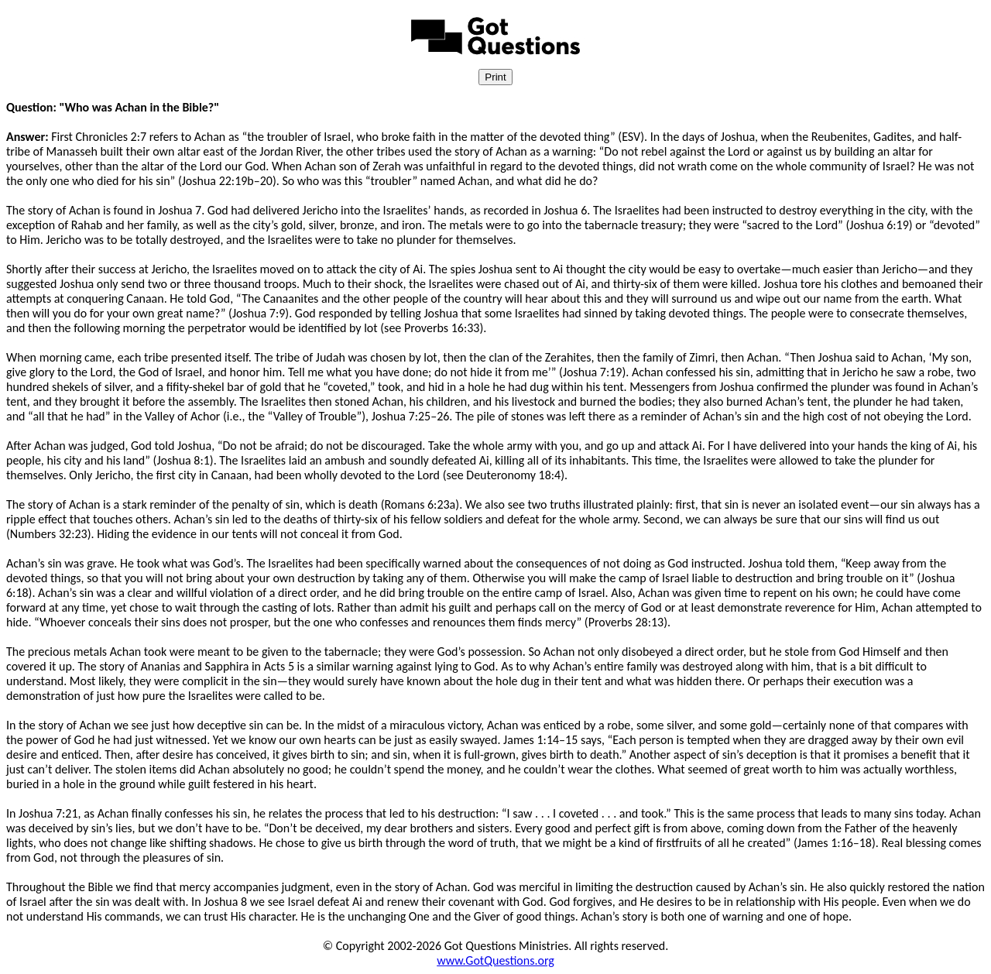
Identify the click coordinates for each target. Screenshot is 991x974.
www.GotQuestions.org (495, 960)
